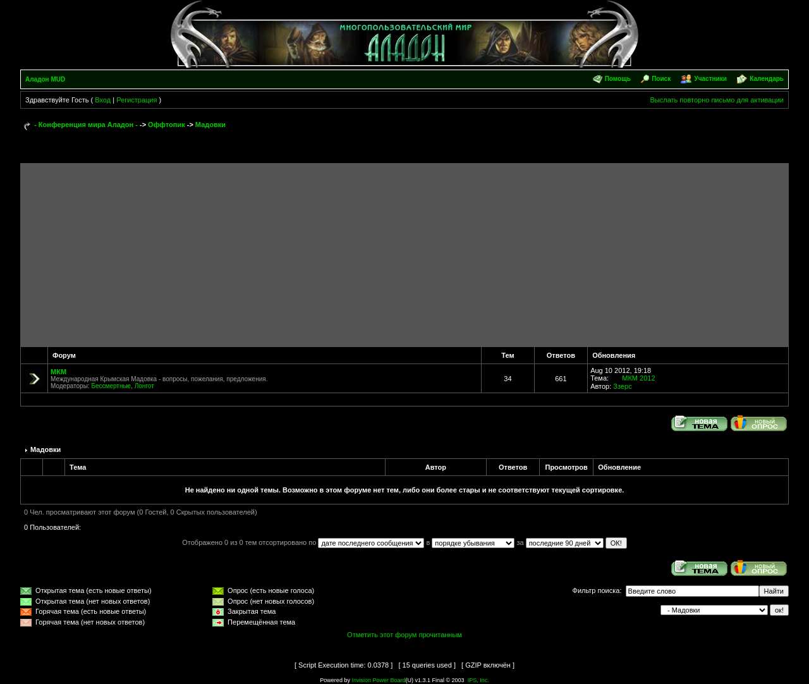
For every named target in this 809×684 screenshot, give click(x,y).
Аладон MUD (45, 79)
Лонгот (144, 385)
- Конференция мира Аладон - (86, 124)
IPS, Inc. (478, 680)
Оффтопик (166, 124)
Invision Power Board (378, 680)
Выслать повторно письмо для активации (717, 100)
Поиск (661, 78)
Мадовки (210, 124)
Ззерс (622, 386)
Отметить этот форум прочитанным (404, 634)
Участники (710, 78)
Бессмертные (111, 385)
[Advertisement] (404, 251)
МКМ (58, 372)
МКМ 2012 (638, 378)
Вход (103, 100)
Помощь (618, 78)
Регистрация (136, 100)
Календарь (767, 78)
